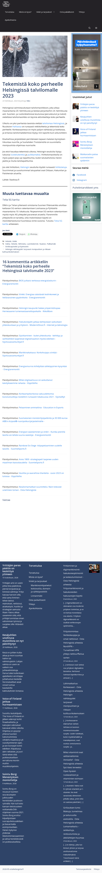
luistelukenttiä (18, 154)
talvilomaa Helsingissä (53, 123)
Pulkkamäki (51, 244)
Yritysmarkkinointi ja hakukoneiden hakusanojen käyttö (73, 592)
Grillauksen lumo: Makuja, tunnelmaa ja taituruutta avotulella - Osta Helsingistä (72, 815)
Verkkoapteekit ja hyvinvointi (16, 246)
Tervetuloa (9, 12)
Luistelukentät (32, 244)
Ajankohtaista (10, 20)
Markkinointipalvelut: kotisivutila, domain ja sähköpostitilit (41, 588)
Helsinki (8, 241)
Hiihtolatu (22, 244)
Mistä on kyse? (25, 12)
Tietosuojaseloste (83, 869)
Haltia (7, 244)
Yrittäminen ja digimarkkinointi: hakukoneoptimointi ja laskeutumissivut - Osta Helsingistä (73, 573)
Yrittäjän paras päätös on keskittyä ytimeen (11, 570)
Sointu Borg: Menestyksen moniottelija (10, 777)
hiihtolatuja (61, 167)
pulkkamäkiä (34, 154)
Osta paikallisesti (67, 12)
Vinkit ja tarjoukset (46, 12)
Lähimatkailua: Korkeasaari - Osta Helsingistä (72, 687)
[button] (96, 28)
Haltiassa (16, 126)
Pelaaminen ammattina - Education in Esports (41, 407)
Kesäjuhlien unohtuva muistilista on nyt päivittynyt (13, 639)
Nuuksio (42, 244)
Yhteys (82, 12)
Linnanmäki (36, 595)
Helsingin (24, 167)
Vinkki (14, 241)
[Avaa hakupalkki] (89, 28)
